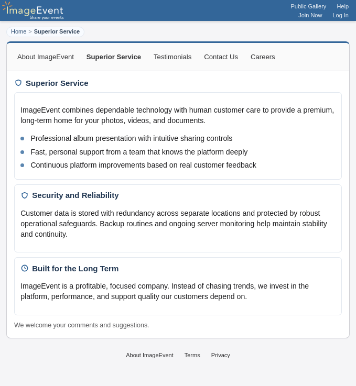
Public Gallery (309, 6)
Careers (263, 57)
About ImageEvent (45, 57)
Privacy (220, 355)
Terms (192, 355)
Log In (340, 15)
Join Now (310, 15)
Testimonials (172, 57)
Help (343, 6)
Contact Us (221, 57)
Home (18, 31)
